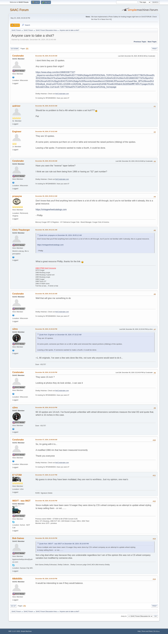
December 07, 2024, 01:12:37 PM (46, 475)
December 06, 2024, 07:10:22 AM (46, 131)
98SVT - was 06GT (21, 501)
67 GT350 (17, 475)
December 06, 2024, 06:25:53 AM (46, 106)
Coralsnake (18, 56)
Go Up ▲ (157, 631)
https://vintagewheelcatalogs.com (51, 209)
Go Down (14, 48)
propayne (17, 196)
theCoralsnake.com (62, 94)
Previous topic (140, 42)
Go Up (13, 606)
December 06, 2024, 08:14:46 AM (46, 161)
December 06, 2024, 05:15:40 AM (46, 56)
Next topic (152, 42)
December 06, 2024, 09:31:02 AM (46, 293)
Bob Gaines (18, 538)
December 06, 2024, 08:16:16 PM (46, 407)
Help (139, 631)
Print (154, 48)
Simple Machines (26, 631)
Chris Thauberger (21, 230)
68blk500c (17, 579)
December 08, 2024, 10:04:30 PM (46, 578)
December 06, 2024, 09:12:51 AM (46, 230)
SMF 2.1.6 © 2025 (14, 631)
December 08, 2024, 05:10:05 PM (46, 500)
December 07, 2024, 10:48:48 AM (46, 439)
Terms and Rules (147, 631)
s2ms (15, 329)
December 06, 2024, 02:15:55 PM (46, 372)
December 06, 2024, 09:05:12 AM (46, 196)
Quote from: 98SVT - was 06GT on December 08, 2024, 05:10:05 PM (64, 544)
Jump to (123, 616)
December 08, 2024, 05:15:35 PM (46, 538)
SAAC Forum (19, 10)
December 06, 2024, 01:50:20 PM (46, 329)
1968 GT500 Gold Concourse (45, 268)
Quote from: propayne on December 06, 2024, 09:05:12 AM (60, 235)
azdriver (16, 106)
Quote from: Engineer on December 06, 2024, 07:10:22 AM (60, 335)
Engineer (16, 131)
